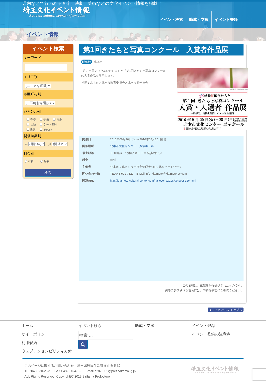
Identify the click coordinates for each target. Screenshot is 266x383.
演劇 (57, 119)
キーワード (32, 58)
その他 (46, 129)
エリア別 (31, 77)
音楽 (31, 119)
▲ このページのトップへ (225, 309)
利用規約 (29, 343)
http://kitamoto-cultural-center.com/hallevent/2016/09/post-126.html (153, 180)
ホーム (27, 325)
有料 (31, 161)
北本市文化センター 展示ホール (132, 146)
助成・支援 (198, 19)
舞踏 (31, 124)
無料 (47, 161)
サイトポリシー (35, 334)
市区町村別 (32, 94)
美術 (44, 119)
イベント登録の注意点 (211, 334)
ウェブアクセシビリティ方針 (47, 351)
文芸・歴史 (49, 124)
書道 (31, 129)
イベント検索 (171, 19)
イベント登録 (226, 19)
